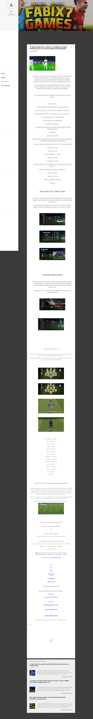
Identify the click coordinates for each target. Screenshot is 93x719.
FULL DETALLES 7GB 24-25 (51, 597)
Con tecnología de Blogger (55, 715)
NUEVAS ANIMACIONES (49, 605)
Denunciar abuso (5, 81)
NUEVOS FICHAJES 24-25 (51, 609)
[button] (72, 47)
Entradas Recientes (67, 676)
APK (51, 567)
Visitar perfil (11, 14)
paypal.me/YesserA (56, 557)
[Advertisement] (40, 10)
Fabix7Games (35, 20)
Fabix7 (11, 11)
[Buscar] (83, 3)
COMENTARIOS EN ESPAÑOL (51, 615)
